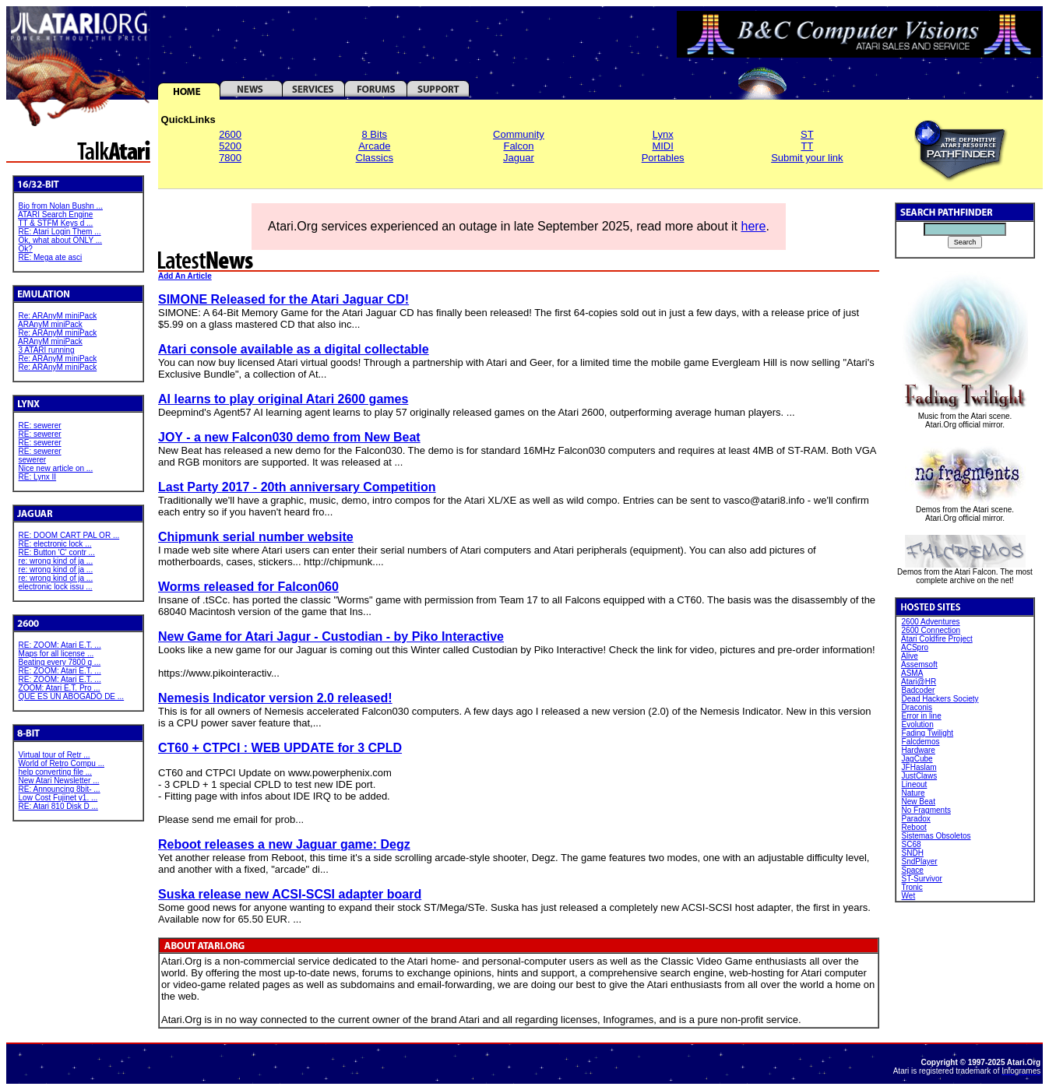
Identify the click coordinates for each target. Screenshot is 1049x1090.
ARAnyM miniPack (50, 324)
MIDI (662, 146)
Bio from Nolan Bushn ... (61, 206)
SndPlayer (920, 861)
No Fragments (926, 810)
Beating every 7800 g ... (60, 662)
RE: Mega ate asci (51, 257)
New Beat (918, 801)
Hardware (918, 750)
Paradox (916, 818)
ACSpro (914, 647)
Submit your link (807, 158)
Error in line (922, 716)
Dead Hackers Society (940, 698)
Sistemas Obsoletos (936, 836)
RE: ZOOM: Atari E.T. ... (60, 645)
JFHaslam (919, 767)
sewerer (33, 459)
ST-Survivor (922, 878)
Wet (909, 895)
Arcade (374, 146)
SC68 (911, 844)
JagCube (917, 758)
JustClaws (920, 776)
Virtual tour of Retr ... (54, 755)
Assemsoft (919, 664)
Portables (663, 158)
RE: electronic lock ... (55, 544)
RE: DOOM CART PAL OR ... (69, 535)
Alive (909, 656)
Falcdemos (921, 741)
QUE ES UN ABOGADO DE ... (72, 696)
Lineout (915, 784)
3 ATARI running (47, 350)
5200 (230, 146)
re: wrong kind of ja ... (56, 561)
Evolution (918, 724)
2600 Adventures (931, 621)
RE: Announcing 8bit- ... (59, 789)
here (753, 226)
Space (913, 870)
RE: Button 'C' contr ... (57, 552)
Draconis (917, 707)
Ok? (26, 248)
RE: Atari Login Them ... (60, 231)
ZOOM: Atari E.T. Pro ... (59, 688)
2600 (230, 134)
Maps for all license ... (56, 653)
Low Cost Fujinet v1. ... (58, 797)
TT (807, 146)
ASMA (912, 673)
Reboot (914, 827)
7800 (230, 158)
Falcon (518, 146)
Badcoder (918, 690)
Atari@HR (918, 681)
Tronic (911, 887)
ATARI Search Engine (55, 214)
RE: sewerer (40, 425)
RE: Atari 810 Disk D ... (58, 806)
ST (807, 134)
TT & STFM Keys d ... (55, 223)
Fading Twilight (928, 733)
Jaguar (518, 158)
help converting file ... (56, 772)
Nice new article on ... (56, 468)
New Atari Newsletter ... (59, 780)
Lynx (663, 134)
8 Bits (375, 134)
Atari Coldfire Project (937, 639)
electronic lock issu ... (56, 586)
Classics (374, 158)
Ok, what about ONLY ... (60, 240)
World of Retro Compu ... (61, 763)
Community (518, 134)
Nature (913, 793)
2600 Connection (931, 630)
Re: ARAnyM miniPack (58, 315)
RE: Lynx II (38, 477)
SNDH (913, 853)
